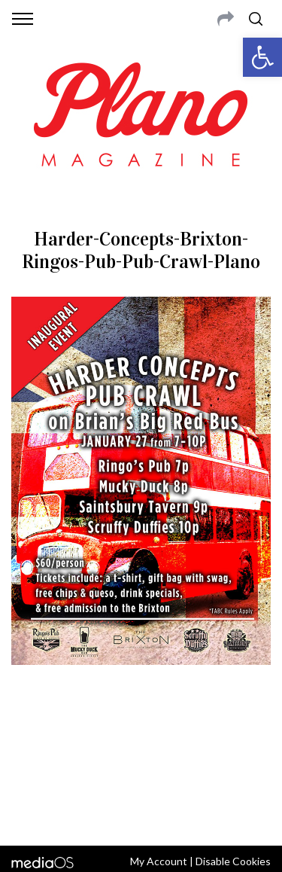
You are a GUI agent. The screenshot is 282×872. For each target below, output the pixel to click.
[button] (262, 57)
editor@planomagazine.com (141, 773)
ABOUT (29, 737)
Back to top (141, 814)
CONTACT (73, 737)
